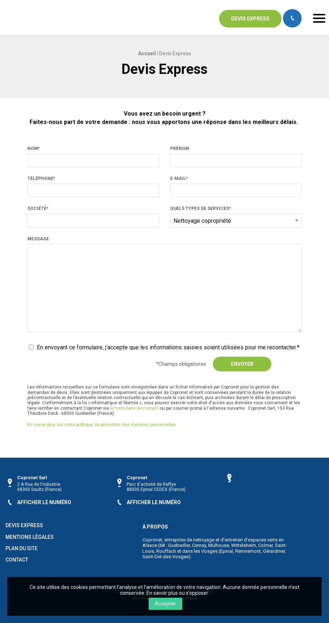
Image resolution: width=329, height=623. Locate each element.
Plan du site (21, 548)
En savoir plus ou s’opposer (177, 593)
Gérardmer (274, 550)
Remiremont (248, 550)
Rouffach (166, 550)
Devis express (250, 19)
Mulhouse (218, 545)
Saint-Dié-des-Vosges (165, 556)
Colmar (265, 545)
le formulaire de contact (134, 408)
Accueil (147, 53)
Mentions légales (29, 537)
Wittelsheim (243, 545)
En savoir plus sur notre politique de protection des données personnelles (101, 424)
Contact (16, 560)
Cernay (199, 545)
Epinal (226, 550)
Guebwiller (179, 545)
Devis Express (24, 525)
